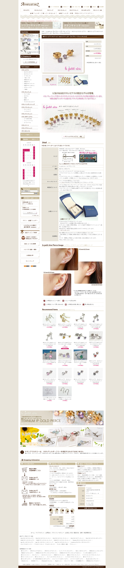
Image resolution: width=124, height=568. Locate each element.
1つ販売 (25, 89)
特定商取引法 (87, 532)
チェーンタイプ (27, 109)
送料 (50, 515)
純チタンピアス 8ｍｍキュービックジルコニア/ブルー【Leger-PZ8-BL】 (80, 381)
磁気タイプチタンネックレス (73, 554)
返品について (81, 466)
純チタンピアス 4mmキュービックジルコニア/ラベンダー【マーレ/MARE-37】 (96, 326)
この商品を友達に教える (74, 304)
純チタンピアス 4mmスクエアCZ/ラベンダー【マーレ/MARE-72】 (65, 362)
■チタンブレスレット (39, 556)
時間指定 (51, 505)
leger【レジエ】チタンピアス (27, 542)
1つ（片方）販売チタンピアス (89, 552)
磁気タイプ (26, 99)
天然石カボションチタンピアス (96, 550)
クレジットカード (54, 466)
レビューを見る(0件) (70, 300)
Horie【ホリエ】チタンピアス (27, 538)
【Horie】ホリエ (24, 560)
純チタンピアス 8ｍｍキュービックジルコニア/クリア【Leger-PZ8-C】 (64, 381)
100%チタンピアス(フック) (50, 550)
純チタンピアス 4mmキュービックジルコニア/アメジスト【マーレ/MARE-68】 (80, 344)
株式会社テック (82, 485)
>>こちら (62, 182)
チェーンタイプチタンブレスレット (54, 556)
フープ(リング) (27, 75)
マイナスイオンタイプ (29, 101)
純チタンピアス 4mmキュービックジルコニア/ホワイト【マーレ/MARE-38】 (49, 344)
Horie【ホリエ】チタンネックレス (43, 538)
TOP (43, 31)
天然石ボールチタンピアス (27, 552)
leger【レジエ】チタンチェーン (62, 542)
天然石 (25, 97)
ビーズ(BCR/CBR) (28, 118)
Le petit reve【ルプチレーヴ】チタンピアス (58, 31)
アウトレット (73, 544)
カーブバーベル (27, 122)
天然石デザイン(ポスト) (29, 85)
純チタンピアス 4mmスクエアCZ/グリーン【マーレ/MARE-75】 (80, 362)
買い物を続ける (89, 304)
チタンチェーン (35, 554)
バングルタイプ (27, 111)
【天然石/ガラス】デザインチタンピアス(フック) (46, 552)
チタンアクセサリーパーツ (26, 544)
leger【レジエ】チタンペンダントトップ (44, 542)
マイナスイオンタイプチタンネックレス (91, 554)
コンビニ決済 (52, 471)
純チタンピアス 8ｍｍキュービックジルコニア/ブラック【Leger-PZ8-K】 (95, 381)
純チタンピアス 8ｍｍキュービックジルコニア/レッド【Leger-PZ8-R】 (95, 362)
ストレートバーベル (28, 120)
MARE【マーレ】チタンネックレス (44, 540)
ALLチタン (26, 95)
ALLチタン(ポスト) (28, 72)
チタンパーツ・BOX (68, 560)
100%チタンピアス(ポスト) (36, 550)
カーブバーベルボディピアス (76, 558)
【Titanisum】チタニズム (46, 560)
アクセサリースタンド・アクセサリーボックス (44, 544)
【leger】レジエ (58, 560)
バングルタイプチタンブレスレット (73, 556)
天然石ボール (27, 81)
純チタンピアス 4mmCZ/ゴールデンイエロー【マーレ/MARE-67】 (65, 344)
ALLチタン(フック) (28, 73)
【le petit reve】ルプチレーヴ (92, 558)
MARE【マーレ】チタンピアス (27, 540)
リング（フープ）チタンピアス (65, 550)
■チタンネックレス (25, 554)
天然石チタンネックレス (59, 554)
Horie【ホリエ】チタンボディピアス (94, 538)
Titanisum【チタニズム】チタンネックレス (82, 540)
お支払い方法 (69, 532)
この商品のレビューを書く (53, 300)
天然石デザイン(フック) (29, 83)
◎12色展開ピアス (80, 560)
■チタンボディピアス (25, 558)
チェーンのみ (27, 94)
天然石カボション (28, 79)
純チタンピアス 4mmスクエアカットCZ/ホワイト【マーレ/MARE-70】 (96, 344)
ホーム (33, 532)
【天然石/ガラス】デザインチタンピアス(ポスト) (70, 552)
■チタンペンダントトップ (26, 556)
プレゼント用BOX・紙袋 (62, 544)
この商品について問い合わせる (54, 304)
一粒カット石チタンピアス (81, 550)
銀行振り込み (52, 489)
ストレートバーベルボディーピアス (60, 558)
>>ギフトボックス (64, 230)
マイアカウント (40, 532)
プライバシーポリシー (58, 532)
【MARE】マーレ (35, 560)
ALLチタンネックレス (46, 554)
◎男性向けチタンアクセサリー (93, 560)
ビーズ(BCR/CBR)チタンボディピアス (41, 558)
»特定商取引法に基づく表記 (94, 62)
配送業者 (51, 499)
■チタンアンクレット (88, 556)
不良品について (82, 473)
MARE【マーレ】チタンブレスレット (62, 540)
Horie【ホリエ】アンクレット (77, 538)
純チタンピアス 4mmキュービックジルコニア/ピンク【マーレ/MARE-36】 (80, 326)
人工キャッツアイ (28, 87)
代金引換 (51, 485)
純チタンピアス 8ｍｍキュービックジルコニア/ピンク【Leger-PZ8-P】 (49, 381)
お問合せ (48, 532)
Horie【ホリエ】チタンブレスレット (61, 538)
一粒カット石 (27, 77)
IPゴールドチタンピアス (79, 31)
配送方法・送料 (78, 532)
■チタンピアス (24, 550)
